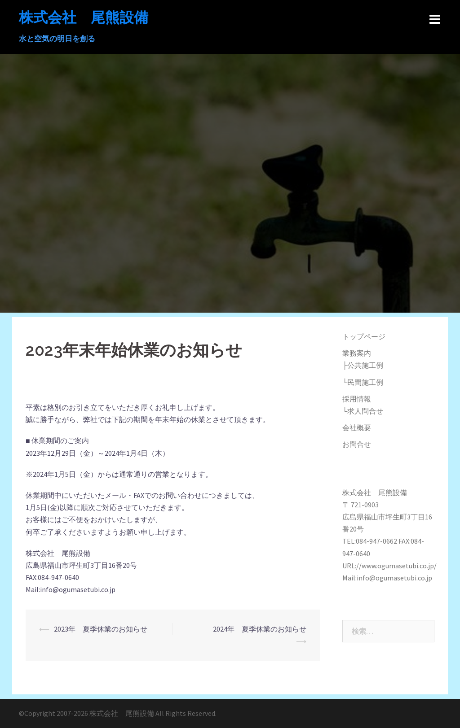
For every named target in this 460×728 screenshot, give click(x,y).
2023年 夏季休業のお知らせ (130, 628)
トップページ (363, 336)
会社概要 (356, 427)
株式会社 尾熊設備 (83, 17)
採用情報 (356, 398)
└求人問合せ (362, 410)
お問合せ (356, 444)
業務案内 (356, 353)
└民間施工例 (362, 382)
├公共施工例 (362, 365)
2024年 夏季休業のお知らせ (289, 628)
